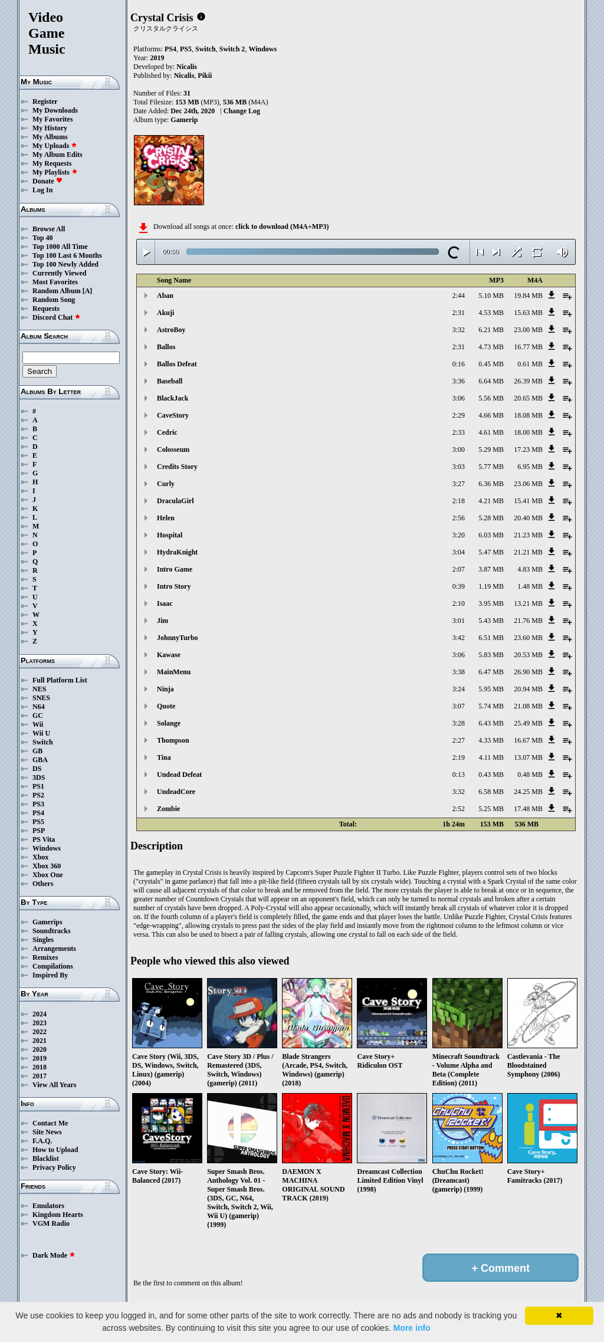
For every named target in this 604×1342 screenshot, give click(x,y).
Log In (42, 190)
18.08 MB (528, 415)
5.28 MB (491, 518)
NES (39, 689)
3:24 (458, 689)
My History (49, 128)
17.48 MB (528, 809)
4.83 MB (530, 569)
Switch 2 (232, 49)
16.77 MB (528, 347)
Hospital (169, 535)
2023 (39, 1023)
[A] (88, 291)
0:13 (458, 774)
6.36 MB (491, 484)
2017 (39, 1076)
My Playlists (55, 172)
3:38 (458, 672)
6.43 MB (491, 723)
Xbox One (47, 875)
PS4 (38, 813)
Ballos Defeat (177, 364)
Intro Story (174, 586)
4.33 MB (491, 740)
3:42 (458, 638)
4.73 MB (491, 347)
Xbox (40, 857)
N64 (38, 707)
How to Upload (55, 1150)
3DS (38, 777)
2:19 (458, 757)
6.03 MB (491, 535)
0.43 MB (491, 774)
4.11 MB (491, 757)
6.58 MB (491, 792)
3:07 (458, 706)
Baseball (169, 381)
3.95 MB (491, 603)
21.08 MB (528, 706)
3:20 (458, 535)
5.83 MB (491, 655)
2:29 (458, 415)
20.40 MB (528, 518)
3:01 (458, 620)
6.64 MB (491, 381)
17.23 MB (528, 449)
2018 (39, 1067)
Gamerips (47, 922)
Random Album (56, 291)
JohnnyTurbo (177, 638)
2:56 (458, 518)
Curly (166, 484)
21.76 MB (528, 620)
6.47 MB (491, 672)
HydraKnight (177, 552)
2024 (39, 1014)
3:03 (458, 466)
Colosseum (173, 449)
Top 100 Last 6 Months (67, 255)
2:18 (458, 501)
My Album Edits (57, 154)
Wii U (41, 733)
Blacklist (45, 1158)
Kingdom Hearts (57, 1214)
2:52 (458, 809)
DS (36, 768)
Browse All (48, 229)
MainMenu (174, 672)
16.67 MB (528, 740)
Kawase (168, 655)
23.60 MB (528, 638)
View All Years (54, 1085)
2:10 (458, 603)
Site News (47, 1132)
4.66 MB (491, 415)
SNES (41, 698)
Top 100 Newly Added (65, 264)
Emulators (48, 1206)
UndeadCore (176, 792)
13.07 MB (528, 757)
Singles (43, 940)
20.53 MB (528, 655)
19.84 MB (528, 295)
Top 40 (42, 238)
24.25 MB (528, 792)
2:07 (458, 569)
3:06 (458, 398)
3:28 (458, 723)
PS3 (38, 804)
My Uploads (54, 146)
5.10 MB (491, 295)
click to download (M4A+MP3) (282, 226)
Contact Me (50, 1123)
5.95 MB (491, 689)
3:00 (458, 449)
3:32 (458, 330)
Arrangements (54, 948)
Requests (46, 308)
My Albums (50, 137)
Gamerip (184, 120)
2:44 (458, 295)
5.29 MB (491, 449)
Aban (165, 295)
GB (37, 751)
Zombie (168, 809)
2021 (39, 1040)
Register (45, 101)
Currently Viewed (59, 273)
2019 (39, 1058)
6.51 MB (491, 638)
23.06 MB (528, 484)
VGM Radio (51, 1223)
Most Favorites (55, 282)
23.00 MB (528, 330)
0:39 (458, 586)
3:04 (458, 552)
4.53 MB (491, 313)
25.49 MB (528, 723)
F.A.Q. (42, 1141)
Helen (166, 518)
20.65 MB (528, 398)
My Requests (51, 163)
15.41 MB (528, 501)
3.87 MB (491, 569)
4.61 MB (491, 432)
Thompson (173, 740)
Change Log (242, 111)
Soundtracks (51, 931)
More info (412, 1328)
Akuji (165, 313)
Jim (162, 620)
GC (37, 715)
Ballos (166, 347)
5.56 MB (491, 398)
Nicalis (186, 67)
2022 (39, 1032)
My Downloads (55, 110)
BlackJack (172, 398)
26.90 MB (528, 672)
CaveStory (173, 415)
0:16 (458, 364)
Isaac (165, 603)
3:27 (458, 484)
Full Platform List (59, 680)
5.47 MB (491, 552)
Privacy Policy (54, 1167)
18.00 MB (528, 432)
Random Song (53, 300)
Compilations (52, 966)
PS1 (38, 786)
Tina (164, 757)
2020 (39, 1049)
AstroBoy (171, 330)
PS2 (38, 795)
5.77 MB (491, 466)
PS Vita (43, 839)
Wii (37, 724)
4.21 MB (491, 501)
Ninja (165, 689)
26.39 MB (528, 381)
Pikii (205, 75)
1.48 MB (530, 586)
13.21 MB (528, 603)
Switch (42, 742)
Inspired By (50, 975)
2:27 (458, 740)
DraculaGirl (175, 501)
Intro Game (174, 569)
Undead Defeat (179, 774)
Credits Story (177, 466)
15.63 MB (528, 313)
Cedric (167, 432)
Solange (168, 723)
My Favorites (52, 119)
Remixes (45, 957)
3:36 (458, 381)
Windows (46, 848)
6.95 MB (530, 466)
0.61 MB (530, 364)
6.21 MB (491, 330)
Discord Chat (56, 317)
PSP (38, 830)
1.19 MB (491, 586)
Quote (166, 706)
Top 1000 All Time (59, 246)
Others (42, 884)
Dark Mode (54, 1255)
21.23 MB (528, 535)
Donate (47, 181)
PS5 (38, 822)
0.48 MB (530, 774)
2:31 (458, 313)
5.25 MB (491, 809)
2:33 (458, 432)
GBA (40, 760)
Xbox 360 (46, 866)
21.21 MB (528, 552)
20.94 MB (528, 689)
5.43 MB (491, 620)
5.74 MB (491, 706)
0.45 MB (491, 364)
